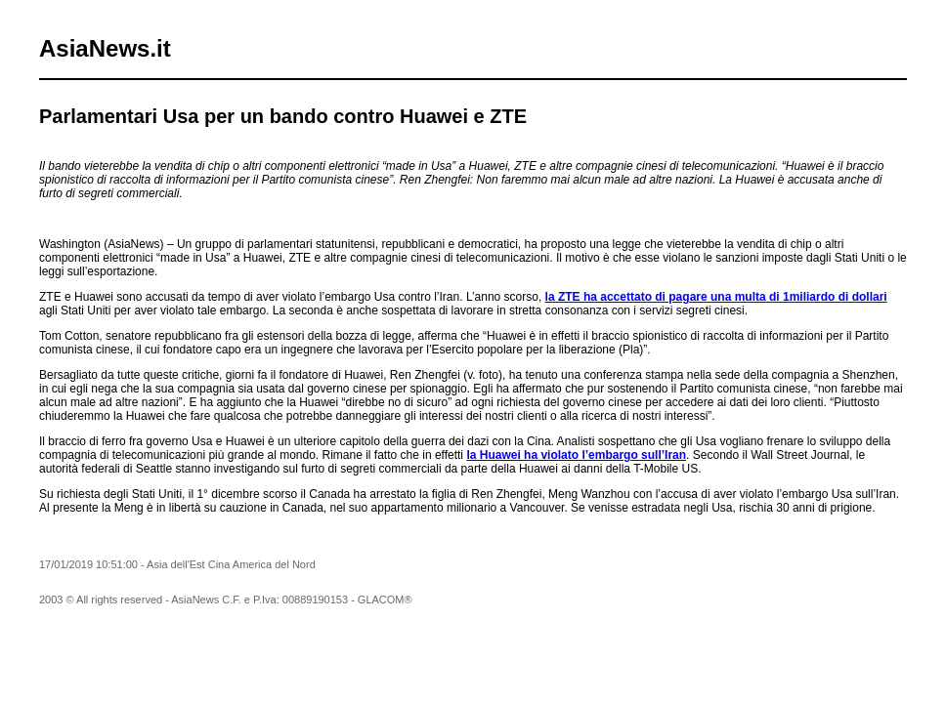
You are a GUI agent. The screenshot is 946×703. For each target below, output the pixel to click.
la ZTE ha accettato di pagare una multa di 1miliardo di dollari (716, 297)
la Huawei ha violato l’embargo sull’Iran (576, 455)
